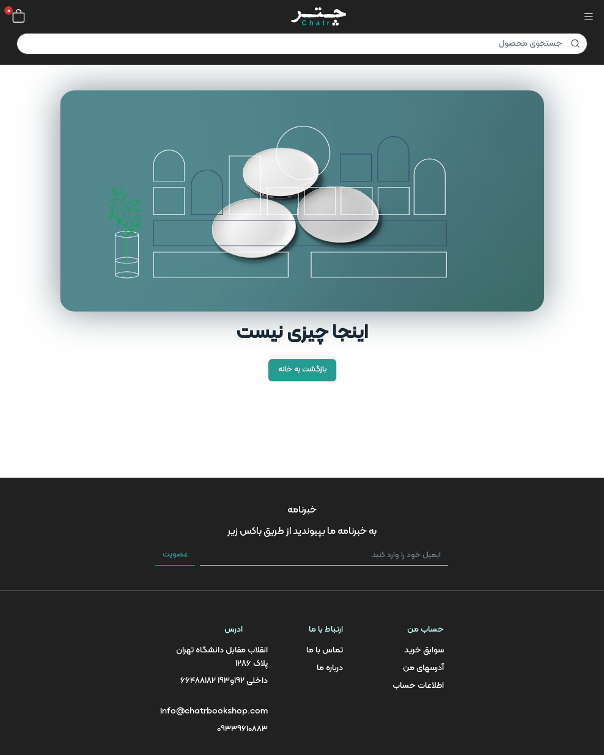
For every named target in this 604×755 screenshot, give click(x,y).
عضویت (175, 555)
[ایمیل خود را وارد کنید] (324, 555)
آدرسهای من (423, 668)
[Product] (302, 43)
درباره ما (330, 668)
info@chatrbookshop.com (214, 711)
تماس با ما (324, 650)
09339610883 (242, 729)
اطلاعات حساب (418, 685)
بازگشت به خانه (302, 369)
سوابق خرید (424, 650)
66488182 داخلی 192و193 (224, 680)
